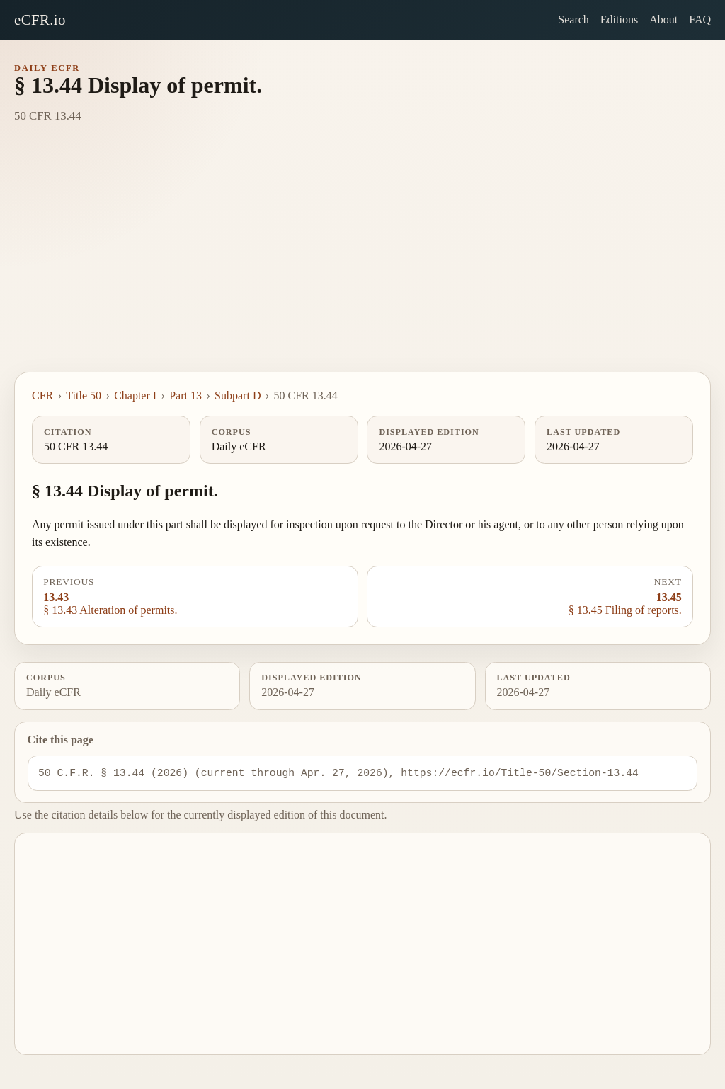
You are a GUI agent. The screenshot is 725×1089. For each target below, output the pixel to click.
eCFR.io (40, 19)
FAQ (700, 19)
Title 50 (83, 395)
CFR (42, 395)
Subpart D (238, 395)
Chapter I (135, 395)
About (663, 19)
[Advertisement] (362, 265)
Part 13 (185, 395)
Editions (619, 19)
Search (573, 19)
